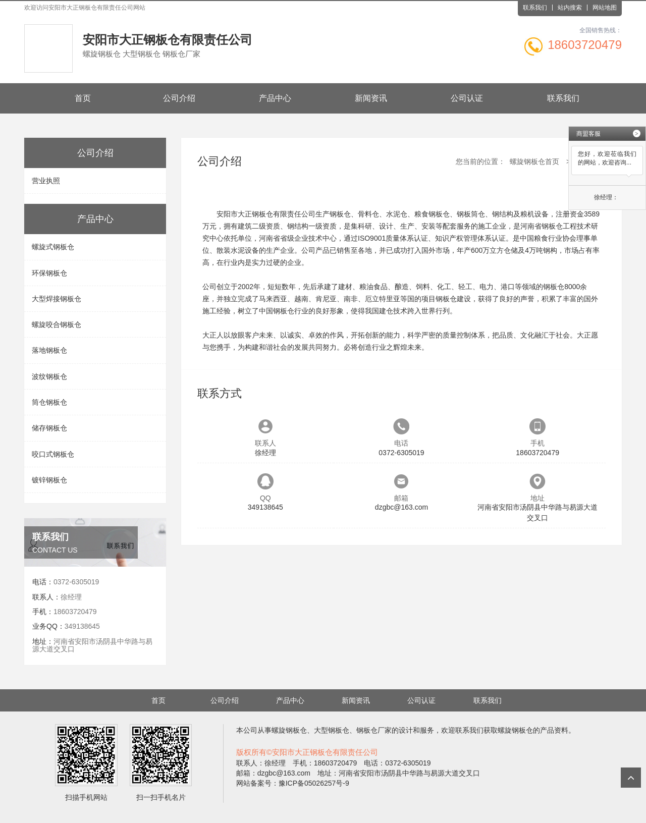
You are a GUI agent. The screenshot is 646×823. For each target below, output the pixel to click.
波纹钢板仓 (49, 376)
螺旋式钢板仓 (53, 247)
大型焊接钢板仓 (56, 299)
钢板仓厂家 (374, 730)
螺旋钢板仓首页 (534, 161)
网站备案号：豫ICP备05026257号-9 (292, 783)
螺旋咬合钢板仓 (56, 324)
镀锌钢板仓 (49, 480)
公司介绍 (179, 98)
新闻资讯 (371, 98)
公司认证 (467, 98)
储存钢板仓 (49, 428)
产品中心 (275, 98)
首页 (83, 98)
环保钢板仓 (49, 273)
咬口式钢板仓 (53, 454)
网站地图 (605, 8)
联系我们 (535, 8)
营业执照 (46, 181)
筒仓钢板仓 (49, 402)
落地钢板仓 (49, 350)
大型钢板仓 (331, 730)
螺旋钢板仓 (289, 730)
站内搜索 (570, 8)
